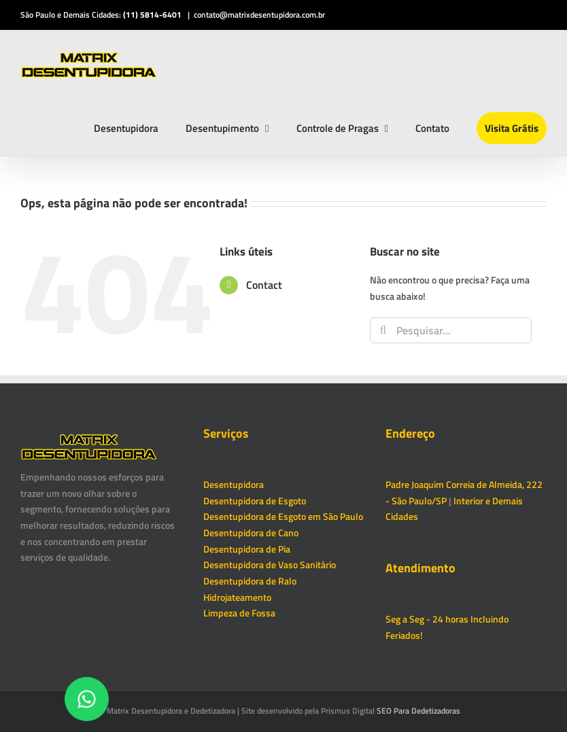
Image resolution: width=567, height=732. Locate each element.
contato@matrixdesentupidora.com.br (259, 14)
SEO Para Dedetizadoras (418, 710)
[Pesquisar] (383, 330)
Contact (264, 285)
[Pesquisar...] (451, 330)
